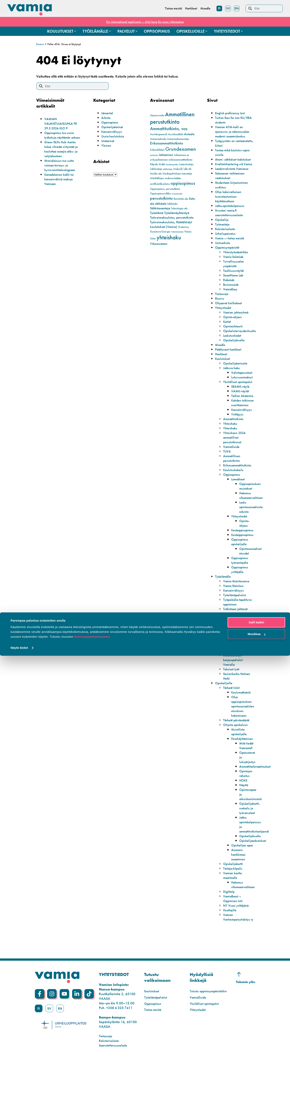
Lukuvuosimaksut (243, 391)
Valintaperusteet (243, 386)
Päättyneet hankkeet (230, 363)
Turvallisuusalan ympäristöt (234, 277)
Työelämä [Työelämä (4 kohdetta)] (156, 213)
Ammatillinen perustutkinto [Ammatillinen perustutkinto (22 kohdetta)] (172, 118)
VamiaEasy (231, 303)
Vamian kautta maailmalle (233, 926)
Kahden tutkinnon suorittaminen (241, 428)
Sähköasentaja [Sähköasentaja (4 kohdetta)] (160, 208)
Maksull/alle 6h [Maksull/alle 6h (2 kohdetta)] (182, 169)
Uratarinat (108, 140)
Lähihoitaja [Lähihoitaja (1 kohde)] (167, 169)
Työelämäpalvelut (236, 622)
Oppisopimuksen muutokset (251, 513)
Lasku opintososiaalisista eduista (252, 535)
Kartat (227, 335)
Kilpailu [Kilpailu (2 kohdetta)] (154, 164)
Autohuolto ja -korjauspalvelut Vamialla (234, 692)
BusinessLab (231, 298)
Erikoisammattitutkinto (239, 493)
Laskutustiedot (233, 349)
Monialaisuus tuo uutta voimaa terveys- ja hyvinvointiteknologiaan (62, 170)
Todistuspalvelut (234, 683)
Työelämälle (224, 604)
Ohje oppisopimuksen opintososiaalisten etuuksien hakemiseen (244, 738)
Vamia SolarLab (235, 270)
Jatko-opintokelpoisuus (232, 219)
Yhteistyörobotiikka (237, 266)
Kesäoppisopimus (244, 557)
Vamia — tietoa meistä (231, 252)
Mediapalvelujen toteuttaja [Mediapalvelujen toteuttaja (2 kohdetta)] (177, 173)
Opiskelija (222, 233)
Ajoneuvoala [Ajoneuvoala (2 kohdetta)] (157, 115)
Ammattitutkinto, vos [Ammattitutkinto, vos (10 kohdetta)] (168, 129)
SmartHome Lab (235, 289)
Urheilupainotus (226, 247)
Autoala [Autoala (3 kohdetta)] (189, 134)
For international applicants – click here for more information (145, 21)
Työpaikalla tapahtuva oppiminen (232, 632)
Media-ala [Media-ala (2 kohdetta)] (156, 173)
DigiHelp (229, 942)
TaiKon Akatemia (238, 416)
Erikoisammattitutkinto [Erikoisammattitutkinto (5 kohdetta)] (166, 143)
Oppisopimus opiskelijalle (241, 569)
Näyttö (244, 826)
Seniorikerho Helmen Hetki (233, 708)
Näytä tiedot (19, 1106)
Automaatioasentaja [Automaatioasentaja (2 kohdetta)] (178, 139)
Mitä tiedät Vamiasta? (247, 785)
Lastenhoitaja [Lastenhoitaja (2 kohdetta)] (186, 164)
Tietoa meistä (153, 1065)
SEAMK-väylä (241, 405)
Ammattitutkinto (234, 446)
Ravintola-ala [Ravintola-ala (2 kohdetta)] (181, 198)
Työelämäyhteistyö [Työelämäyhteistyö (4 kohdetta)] (176, 213)
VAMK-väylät (241, 409)
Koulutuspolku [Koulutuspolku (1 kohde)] (172, 164)
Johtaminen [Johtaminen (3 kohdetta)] (165, 155)
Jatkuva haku (232, 381)
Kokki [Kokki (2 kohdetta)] (162, 164)
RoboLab (230, 293)
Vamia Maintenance (238, 608)
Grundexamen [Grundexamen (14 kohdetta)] (180, 149)
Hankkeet (222, 367)
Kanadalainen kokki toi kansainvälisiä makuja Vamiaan (61, 184)
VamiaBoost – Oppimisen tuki (234, 949)
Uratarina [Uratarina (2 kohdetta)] (183, 227)
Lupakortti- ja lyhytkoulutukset (234, 662)
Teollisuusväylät (234, 284)
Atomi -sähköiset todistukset (227, 166)
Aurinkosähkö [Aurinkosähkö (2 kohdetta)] (175, 134)
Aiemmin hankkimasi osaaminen (239, 905)
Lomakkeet (239, 507)
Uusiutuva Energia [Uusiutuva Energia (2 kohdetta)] (160, 231)
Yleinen (106, 145)
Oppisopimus (111, 122)
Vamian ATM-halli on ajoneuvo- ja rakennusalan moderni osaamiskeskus (231, 134)
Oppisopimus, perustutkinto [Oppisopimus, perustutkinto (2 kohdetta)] (165, 189)
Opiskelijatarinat (113, 127)
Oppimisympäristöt (229, 261)
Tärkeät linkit (232, 720)
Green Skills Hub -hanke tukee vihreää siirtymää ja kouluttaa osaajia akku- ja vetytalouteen (63, 153)
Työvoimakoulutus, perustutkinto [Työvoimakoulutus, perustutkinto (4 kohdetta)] (172, 217)
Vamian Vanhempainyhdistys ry (238, 970)
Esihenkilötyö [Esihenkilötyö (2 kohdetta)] (157, 150)
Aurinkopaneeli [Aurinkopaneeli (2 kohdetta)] (158, 134)
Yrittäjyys (237, 442)
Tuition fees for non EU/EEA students (229, 120)
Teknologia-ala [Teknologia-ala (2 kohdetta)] (179, 208)
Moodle (221, 358)
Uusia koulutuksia (114, 136)
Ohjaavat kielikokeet (230, 317)
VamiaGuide (232, 474)
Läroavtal (108, 113)
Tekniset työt (232, 701)
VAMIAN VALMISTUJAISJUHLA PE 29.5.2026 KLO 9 (62, 123)
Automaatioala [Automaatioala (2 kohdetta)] (158, 139)
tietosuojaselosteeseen (92, 1095)
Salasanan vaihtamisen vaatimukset (232, 189)
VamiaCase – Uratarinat (233, 671)
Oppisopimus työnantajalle (241, 588)
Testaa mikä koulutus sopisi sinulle (230, 157)
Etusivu (40, 44)
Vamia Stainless (234, 613)
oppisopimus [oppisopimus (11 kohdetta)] (183, 183)
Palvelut (221, 678)
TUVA (227, 479)
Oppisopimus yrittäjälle (241, 597)
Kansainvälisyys (112, 131)
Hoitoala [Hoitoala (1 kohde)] (154, 155)
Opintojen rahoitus (246, 815)
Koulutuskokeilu (234, 497)
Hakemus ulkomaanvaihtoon (253, 523)
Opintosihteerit (233, 340)
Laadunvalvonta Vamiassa (234, 182)
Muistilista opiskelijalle (240, 768)
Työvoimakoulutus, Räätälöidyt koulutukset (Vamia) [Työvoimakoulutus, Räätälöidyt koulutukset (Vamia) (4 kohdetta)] (171, 224)
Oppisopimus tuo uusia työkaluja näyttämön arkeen (61, 137)
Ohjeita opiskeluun (237, 761)
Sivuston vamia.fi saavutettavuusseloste (230, 226)
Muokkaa (256, 1092)
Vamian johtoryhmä (237, 326)
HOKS (244, 822)
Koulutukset (223, 372)
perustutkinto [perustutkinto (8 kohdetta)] (161, 198)
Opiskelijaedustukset (254, 887)
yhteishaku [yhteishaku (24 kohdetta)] (169, 237)
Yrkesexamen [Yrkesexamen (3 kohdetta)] (158, 244)
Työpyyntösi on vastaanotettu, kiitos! (230, 147)
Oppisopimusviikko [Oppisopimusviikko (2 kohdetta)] (160, 193)
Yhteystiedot (224, 321)
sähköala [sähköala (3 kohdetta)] (160, 204)
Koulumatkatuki (242, 724)
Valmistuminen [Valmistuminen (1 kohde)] (177, 231)
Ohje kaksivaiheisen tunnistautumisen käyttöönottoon (229, 210)
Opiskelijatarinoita (236, 377)
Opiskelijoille (224, 715)
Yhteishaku (231, 451)
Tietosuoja (222, 307)
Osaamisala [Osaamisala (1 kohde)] (177, 193)
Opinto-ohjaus (233, 330)
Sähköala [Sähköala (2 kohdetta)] (172, 204)
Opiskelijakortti (234, 914)
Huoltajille (230, 961)
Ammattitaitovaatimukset (257, 808)
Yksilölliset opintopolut (231, 398)
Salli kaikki (256, 1080)
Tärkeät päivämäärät (232, 754)
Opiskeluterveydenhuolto (241, 344)
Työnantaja (223, 238)
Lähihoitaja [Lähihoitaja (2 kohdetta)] (156, 169)
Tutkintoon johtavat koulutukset (237, 643)
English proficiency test (231, 113)
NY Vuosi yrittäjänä (237, 956)
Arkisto (106, 117)
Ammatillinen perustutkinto (232, 486)
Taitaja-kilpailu (234, 919)
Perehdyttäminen (243, 775)
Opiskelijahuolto (235, 354)
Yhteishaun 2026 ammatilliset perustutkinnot (235, 465)
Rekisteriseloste (226, 242)
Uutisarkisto (223, 256)
